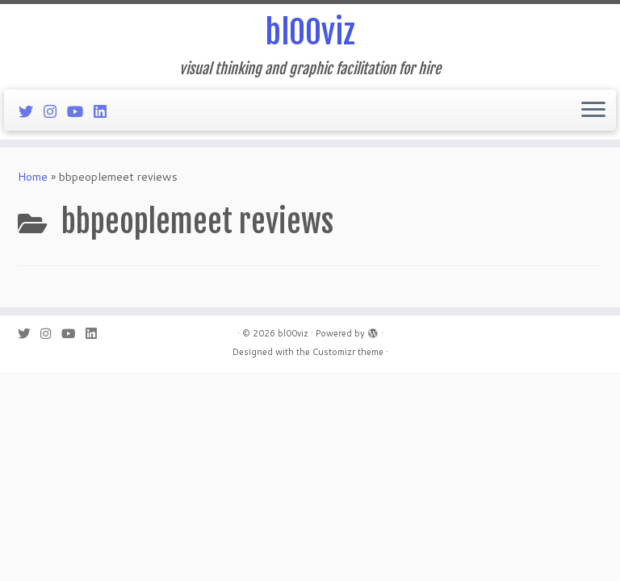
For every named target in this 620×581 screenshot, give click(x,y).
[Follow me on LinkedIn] (105, 111)
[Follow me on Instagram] (55, 111)
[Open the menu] (593, 110)
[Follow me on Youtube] (80, 111)
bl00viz (310, 32)
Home (33, 177)
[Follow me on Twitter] (31, 111)
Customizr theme (347, 351)
